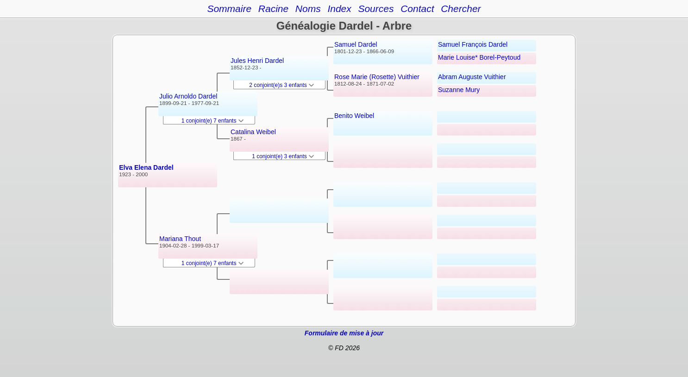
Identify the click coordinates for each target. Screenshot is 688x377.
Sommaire (229, 8)
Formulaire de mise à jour (344, 333)
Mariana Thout (180, 238)
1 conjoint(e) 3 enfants (283, 156)
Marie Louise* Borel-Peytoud (479, 57)
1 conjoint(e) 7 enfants (212, 120)
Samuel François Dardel (472, 44)
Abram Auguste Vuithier (472, 76)
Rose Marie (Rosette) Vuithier (376, 76)
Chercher (461, 8)
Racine (273, 8)
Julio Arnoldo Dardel (188, 96)
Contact (417, 8)
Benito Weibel (354, 115)
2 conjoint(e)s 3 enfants (281, 85)
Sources (376, 8)
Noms (308, 8)
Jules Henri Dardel (257, 60)
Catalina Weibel (253, 132)
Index (339, 8)
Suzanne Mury (459, 89)
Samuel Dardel (355, 44)
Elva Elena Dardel (146, 167)
